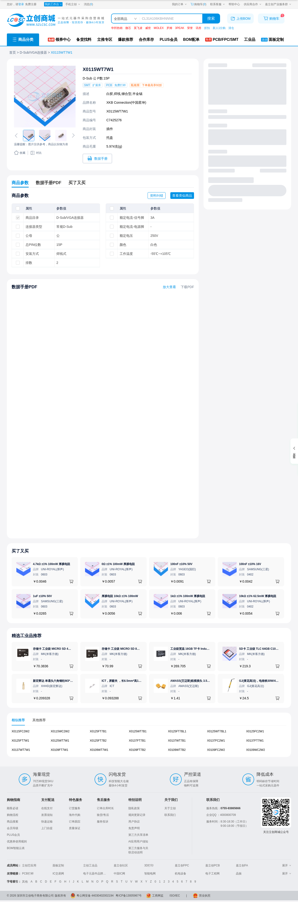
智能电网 (150, 873)
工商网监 (157, 895)
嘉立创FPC (182, 865)
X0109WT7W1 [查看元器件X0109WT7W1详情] (99, 750)
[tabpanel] (149, 743)
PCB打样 (28, 873)
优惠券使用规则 (17, 841)
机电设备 (180, 873)
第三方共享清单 (138, 835)
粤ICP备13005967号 (128, 895)
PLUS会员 (13, 835)
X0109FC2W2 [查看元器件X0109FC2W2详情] (216, 750)
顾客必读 (12, 808)
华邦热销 (116, 28)
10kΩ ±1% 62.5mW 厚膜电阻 (257, 596)
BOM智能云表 (16, 848)
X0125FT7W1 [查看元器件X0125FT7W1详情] (20, 740)
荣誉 (190, 28)
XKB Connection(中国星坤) (126, 102)
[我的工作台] (53, 4)
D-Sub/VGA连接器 (33, 52)
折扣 (207, 28)
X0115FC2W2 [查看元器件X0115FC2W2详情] (20, 731)
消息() (88, 4)
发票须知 (47, 815)
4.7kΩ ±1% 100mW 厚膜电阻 (51, 564)
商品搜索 (12, 821)
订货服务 (74, 808)
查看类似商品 (182, 195)
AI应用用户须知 (138, 841)
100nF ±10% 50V (181, 564)
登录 (21, 4)
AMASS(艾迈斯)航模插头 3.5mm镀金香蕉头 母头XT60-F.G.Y (209, 680)
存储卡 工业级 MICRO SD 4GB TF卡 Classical (63, 648)
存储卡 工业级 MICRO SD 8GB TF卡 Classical (131, 648)
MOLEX (159, 28)
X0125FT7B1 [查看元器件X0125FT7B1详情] (98, 731)
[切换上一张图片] (17, 135)
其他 (25, 881)
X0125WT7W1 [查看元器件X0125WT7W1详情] (60, 740)
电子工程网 (212, 873)
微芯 (128, 28)
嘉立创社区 (121, 865)
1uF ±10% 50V (42, 596)
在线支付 (47, 808)
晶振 (239, 873)
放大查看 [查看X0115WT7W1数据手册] (169, 287)
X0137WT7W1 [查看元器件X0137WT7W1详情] (21, 750)
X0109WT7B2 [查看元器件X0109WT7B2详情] (177, 750)
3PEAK (179, 28)
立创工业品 (90, 865)
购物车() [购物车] (198, 4)
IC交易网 (58, 873)
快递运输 (47, 821)
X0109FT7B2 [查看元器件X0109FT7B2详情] (137, 750)
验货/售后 (103, 815)
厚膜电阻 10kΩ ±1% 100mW (120, 596)
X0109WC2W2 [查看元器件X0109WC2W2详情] (255, 750)
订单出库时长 (105, 808)
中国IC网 (119, 873)
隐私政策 (134, 808)
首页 (12, 52)
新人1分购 (219, 28)
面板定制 (58, 865)
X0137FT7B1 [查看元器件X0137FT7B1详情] (137, 740)
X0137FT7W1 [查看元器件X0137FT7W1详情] (255, 740)
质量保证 (74, 828)
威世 (148, 28)
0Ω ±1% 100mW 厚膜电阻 (118, 564)
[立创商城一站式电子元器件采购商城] (55, 20)
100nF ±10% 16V (250, 564)
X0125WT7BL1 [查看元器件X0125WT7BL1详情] (216, 731)
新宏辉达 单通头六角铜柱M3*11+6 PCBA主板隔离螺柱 (67, 680)
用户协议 (134, 821)
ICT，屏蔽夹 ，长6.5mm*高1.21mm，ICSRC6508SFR (136, 680)
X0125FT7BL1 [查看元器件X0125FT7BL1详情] (177, 731)
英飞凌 (138, 28)
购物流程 (12, 815)
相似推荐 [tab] (18, 720)
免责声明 (134, 828)
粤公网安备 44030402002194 (95, 895)
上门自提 (47, 828)
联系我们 (170, 815)
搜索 (211, 18)
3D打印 (149, 865)
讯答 (198, 28)
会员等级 (12, 828)
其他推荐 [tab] (39, 720)
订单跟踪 (74, 821)
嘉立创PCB (212, 865)
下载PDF (187, 287)
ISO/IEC (175, 895)
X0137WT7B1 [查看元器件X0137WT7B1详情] (177, 740)
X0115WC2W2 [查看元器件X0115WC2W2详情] (60, 731)
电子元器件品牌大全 (96, 873)
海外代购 (74, 815)
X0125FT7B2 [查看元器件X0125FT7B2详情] (98, 740)
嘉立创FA (242, 865)
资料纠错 (156, 195)
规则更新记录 (136, 815)
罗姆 (169, 28)
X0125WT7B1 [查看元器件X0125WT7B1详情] (138, 731)
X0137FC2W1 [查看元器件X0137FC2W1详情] (216, 740)
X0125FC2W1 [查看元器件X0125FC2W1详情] (255, 731)
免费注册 (30, 4)
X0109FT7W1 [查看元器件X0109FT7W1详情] (59, 750)
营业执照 (204, 895)
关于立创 (170, 808)
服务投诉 (102, 821)
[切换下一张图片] (72, 135)
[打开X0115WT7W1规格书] (97, 158)
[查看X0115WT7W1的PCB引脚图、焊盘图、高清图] (45, 96)
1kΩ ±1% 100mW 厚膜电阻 (187, 596)
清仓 (231, 28)
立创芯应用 (29, 865)
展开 (286, 865)
